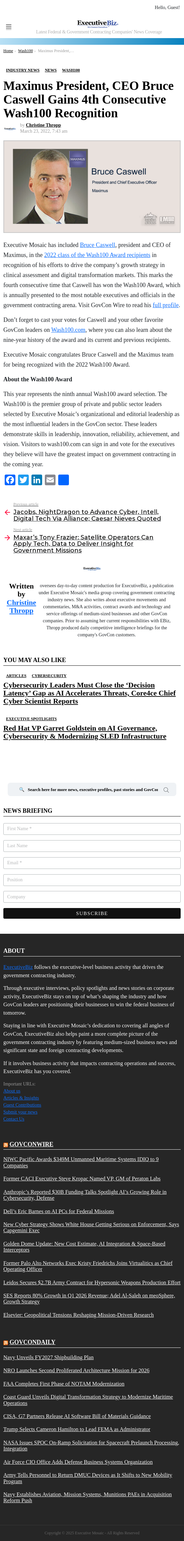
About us (11, 1091)
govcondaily (33, 1342)
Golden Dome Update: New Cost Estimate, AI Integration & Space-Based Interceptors (84, 1247)
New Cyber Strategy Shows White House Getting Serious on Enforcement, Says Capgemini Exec (91, 1228)
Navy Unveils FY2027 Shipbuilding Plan (48, 1358)
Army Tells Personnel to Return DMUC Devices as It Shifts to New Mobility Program (87, 1478)
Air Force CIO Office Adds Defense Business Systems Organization (78, 1462)
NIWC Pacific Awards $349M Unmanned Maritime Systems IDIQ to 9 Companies (81, 1162)
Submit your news (20, 1112)
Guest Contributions (22, 1105)
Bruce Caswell (97, 245)
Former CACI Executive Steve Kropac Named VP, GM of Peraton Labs (82, 1179)
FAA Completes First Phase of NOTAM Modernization (63, 1384)
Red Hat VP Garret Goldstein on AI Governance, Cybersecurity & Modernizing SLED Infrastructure (84, 732)
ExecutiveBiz (18, 967)
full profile (165, 305)
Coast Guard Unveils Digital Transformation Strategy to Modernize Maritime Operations (88, 1400)
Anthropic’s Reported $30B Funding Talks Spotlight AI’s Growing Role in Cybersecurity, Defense (85, 1195)
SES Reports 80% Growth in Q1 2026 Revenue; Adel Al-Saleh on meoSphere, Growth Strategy (89, 1299)
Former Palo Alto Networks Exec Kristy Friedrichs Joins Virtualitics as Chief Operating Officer (88, 1266)
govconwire (32, 1144)
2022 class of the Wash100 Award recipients (97, 255)
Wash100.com (68, 330)
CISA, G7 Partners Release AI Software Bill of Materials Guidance (77, 1416)
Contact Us (13, 1119)
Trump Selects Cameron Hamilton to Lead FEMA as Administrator (76, 1429)
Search (166, 791)
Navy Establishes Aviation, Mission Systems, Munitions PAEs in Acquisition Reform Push (87, 1498)
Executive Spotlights (31, 719)
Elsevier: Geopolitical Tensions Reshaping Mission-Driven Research (78, 1315)
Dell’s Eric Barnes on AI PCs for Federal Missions (58, 1211)
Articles (16, 675)
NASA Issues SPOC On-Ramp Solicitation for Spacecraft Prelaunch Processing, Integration (91, 1446)
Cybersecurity (49, 675)
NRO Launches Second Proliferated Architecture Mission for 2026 (76, 1371)
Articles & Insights (21, 1098)
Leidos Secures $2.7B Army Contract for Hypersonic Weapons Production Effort (92, 1283)
